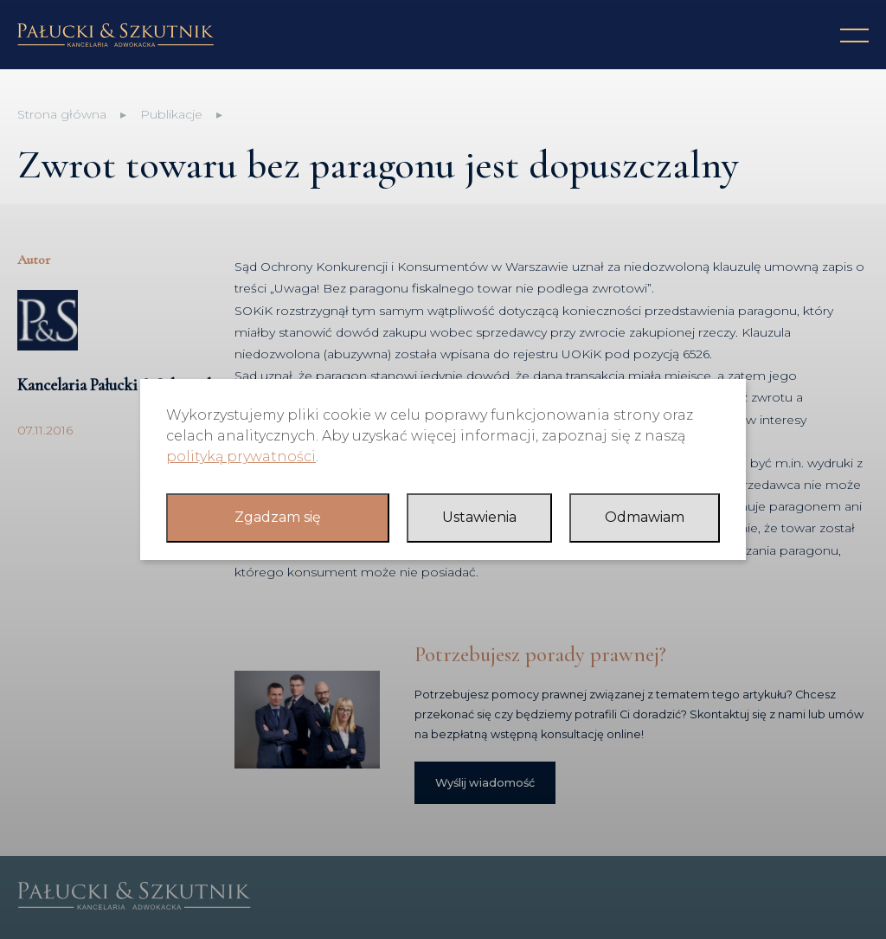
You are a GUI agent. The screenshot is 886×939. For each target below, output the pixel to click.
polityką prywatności (241, 456)
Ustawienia (479, 517)
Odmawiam (644, 517)
